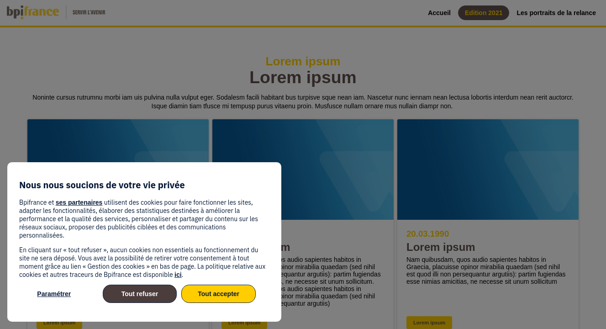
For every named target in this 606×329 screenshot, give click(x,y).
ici (178, 274)
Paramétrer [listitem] (54, 293)
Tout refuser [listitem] (139, 293)
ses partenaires (79, 202)
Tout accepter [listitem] (218, 293)
